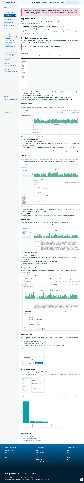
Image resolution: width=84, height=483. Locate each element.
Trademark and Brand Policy (42, 461)
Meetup (68, 459)
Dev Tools (6, 69)
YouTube (68, 457)
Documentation (52, 2)
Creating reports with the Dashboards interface (10, 55)
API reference (7, 109)
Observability (7, 96)
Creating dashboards (9, 50)
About (33, 2)
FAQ (37, 457)
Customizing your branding (10, 36)
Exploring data (7, 38)
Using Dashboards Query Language (10, 47)
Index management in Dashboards (9, 62)
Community (44, 2)
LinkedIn (68, 455)
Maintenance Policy (40, 455)
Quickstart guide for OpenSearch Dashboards (34, 48)
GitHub (7, 455)
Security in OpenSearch (9, 82)
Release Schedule (40, 452)
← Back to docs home (8, 12)
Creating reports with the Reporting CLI (10, 58)
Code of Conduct (9, 450)
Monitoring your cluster (9, 93)
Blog (58, 2)
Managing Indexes (8, 28)
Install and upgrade (8, 22)
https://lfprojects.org (47, 479)
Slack (6, 457)
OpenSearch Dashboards (9, 31)
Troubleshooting (7, 112)
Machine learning (8, 90)
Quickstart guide (8, 34)
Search (5, 87)
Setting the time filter (10, 40)
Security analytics (8, 85)
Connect (68, 450)
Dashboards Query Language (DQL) (32, 28)
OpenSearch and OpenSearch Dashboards (9, 8)
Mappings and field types (9, 103)
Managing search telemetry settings (10, 72)
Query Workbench (8, 75)
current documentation (40, 12)
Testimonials (39, 459)
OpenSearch (11, 2)
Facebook (68, 461)
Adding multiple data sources (10, 43)
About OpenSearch (8, 19)
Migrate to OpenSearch (9, 25)
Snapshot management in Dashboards (10, 66)
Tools (5, 106)
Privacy (37, 464)
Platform (38, 2)
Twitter (67, 452)
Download (62, 2)
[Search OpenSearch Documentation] (72, 2)
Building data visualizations (10, 52)
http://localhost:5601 (57, 91)
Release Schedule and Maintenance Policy (33, 14)
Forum (6, 452)
